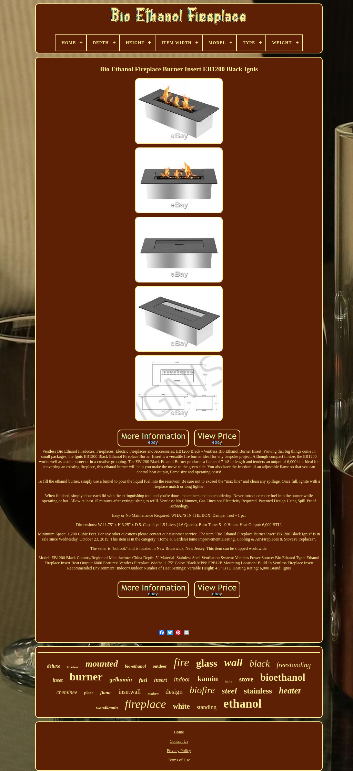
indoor (182, 679)
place (88, 692)
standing (206, 707)
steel (229, 690)
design (174, 691)
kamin (207, 678)
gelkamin (121, 679)
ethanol (242, 703)
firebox (73, 667)
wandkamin (107, 707)
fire (181, 662)
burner (86, 676)
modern (153, 694)
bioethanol (282, 677)
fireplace (145, 704)
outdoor (160, 666)
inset (58, 680)
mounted (101, 664)
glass (207, 663)
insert (160, 680)
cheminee (67, 692)
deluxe (53, 666)
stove (246, 679)
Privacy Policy (179, 750)
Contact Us (179, 741)
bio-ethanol (135, 666)
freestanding (293, 665)
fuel (143, 680)
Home (179, 732)
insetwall (129, 691)
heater (290, 690)
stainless (258, 691)
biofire (202, 690)
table (228, 681)
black (260, 663)
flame (106, 692)
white (181, 706)
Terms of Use (179, 760)
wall (233, 663)
